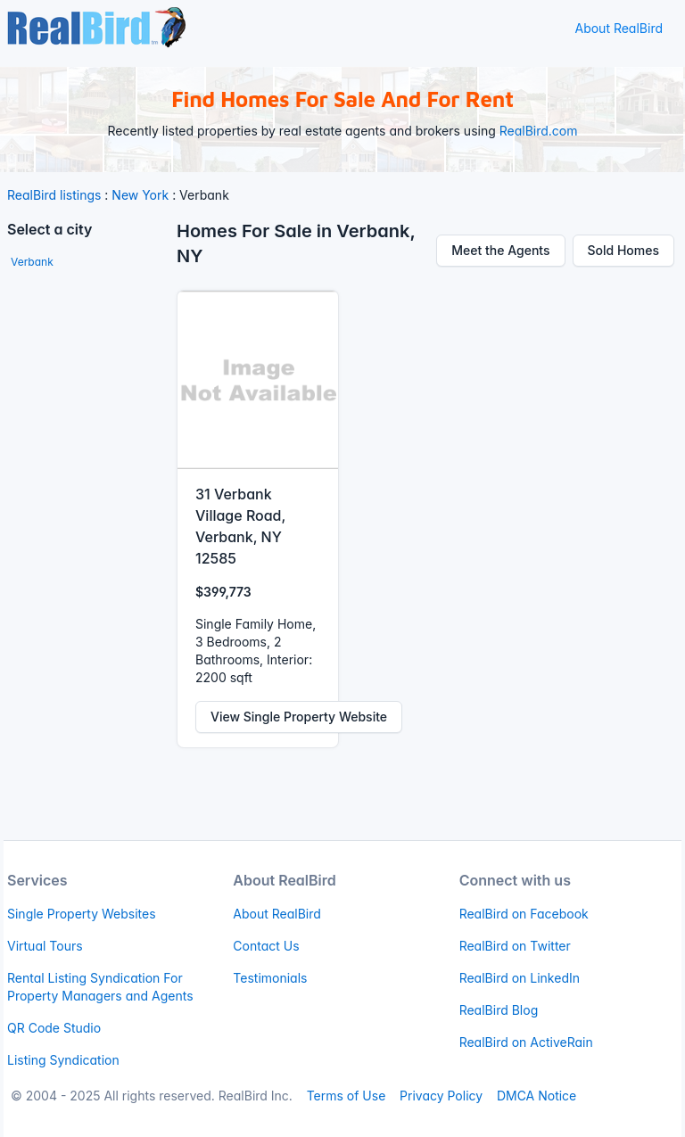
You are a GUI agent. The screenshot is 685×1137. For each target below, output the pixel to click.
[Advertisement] (88, 551)
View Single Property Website (298, 716)
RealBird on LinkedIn (519, 977)
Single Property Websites (81, 913)
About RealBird (618, 28)
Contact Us (266, 945)
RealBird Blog (499, 1010)
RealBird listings (54, 194)
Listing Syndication (63, 1059)
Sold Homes (624, 250)
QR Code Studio (54, 1027)
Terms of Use (346, 1095)
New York (140, 194)
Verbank (32, 261)
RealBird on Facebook (524, 913)
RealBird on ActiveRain (526, 1042)
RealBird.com (538, 130)
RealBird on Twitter (515, 945)
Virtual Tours (45, 945)
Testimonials (270, 977)
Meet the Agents (500, 250)
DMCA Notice (536, 1095)
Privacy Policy (441, 1095)
